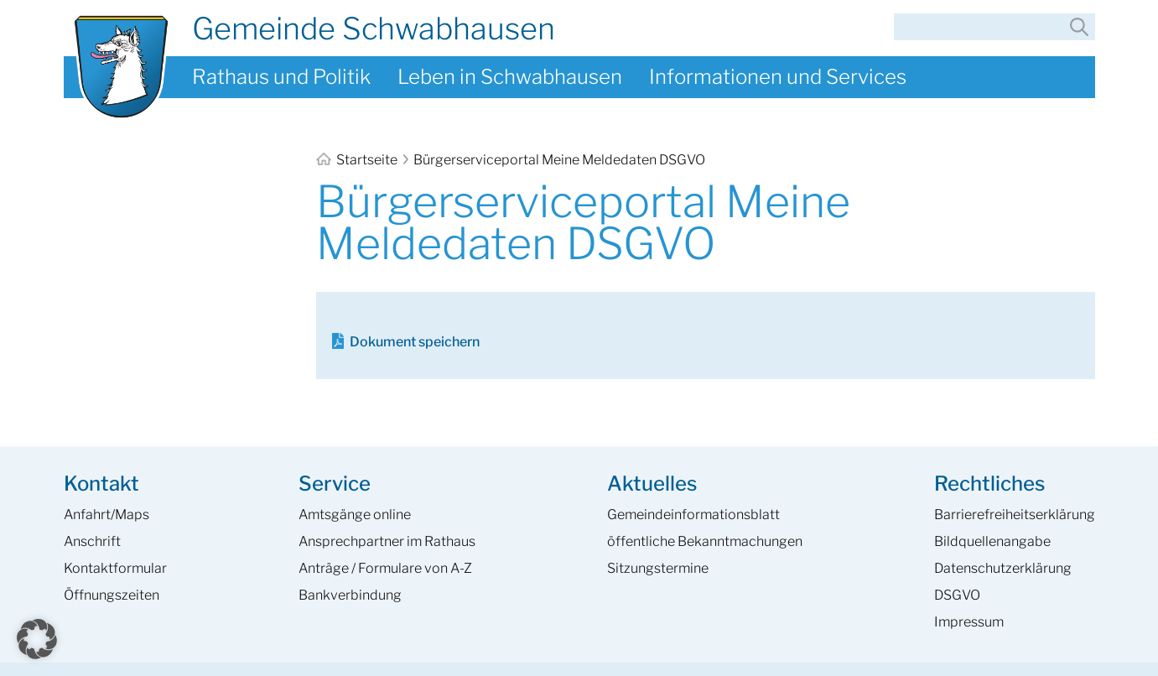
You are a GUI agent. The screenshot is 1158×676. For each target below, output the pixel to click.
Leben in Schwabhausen (509, 77)
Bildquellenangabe (992, 541)
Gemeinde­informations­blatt (693, 515)
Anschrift (92, 541)
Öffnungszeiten (111, 595)
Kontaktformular (115, 568)
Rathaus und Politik (281, 77)
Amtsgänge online (355, 515)
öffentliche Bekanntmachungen (704, 541)
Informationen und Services (777, 77)
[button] (37, 639)
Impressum (969, 622)
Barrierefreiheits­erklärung (1014, 515)
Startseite (358, 160)
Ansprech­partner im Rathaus (387, 541)
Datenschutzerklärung (1003, 568)
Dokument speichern (415, 342)
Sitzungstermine (658, 568)
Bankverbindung (350, 595)
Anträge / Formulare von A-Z (385, 568)
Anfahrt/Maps (106, 515)
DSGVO (957, 595)
